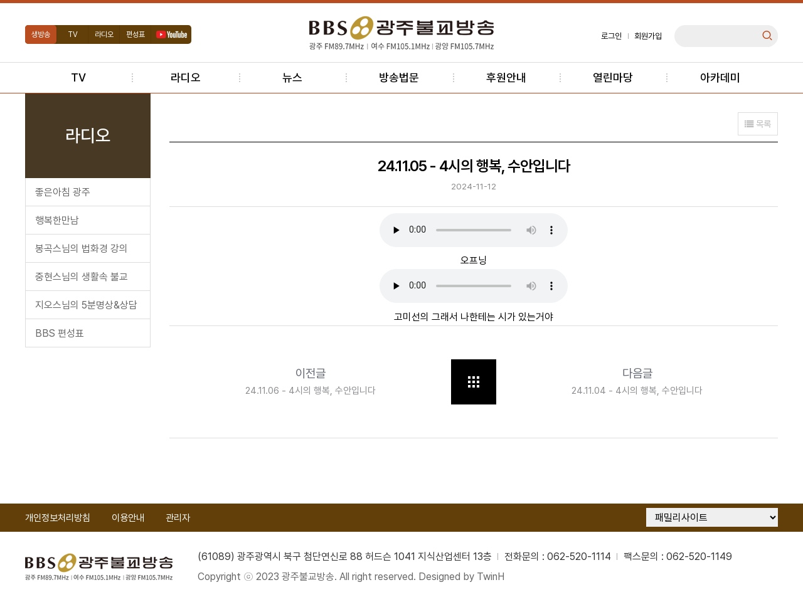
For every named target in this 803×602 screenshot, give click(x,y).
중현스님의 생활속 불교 (81, 277)
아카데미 (720, 77)
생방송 (40, 34)
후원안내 (506, 77)
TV (73, 34)
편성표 (135, 34)
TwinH (492, 577)
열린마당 (613, 77)
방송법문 (399, 77)
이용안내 (128, 518)
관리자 (178, 518)
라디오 (104, 34)
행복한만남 (57, 220)
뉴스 (292, 77)
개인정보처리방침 (57, 518)
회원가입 (648, 36)
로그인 (611, 36)
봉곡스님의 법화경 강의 (81, 249)
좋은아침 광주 (62, 192)
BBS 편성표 (59, 333)
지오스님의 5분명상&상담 (86, 305)
